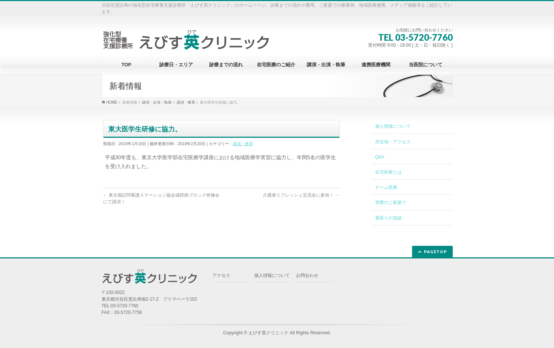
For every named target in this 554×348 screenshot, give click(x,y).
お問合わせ (307, 275)
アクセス (221, 275)
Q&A (379, 157)
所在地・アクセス (393, 141)
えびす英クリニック (268, 332)
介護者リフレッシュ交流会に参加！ (301, 195)
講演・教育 (243, 143)
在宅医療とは (388, 172)
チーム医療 (386, 187)
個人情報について (393, 126)
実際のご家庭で (390, 202)
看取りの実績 (388, 218)
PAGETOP (435, 251)
